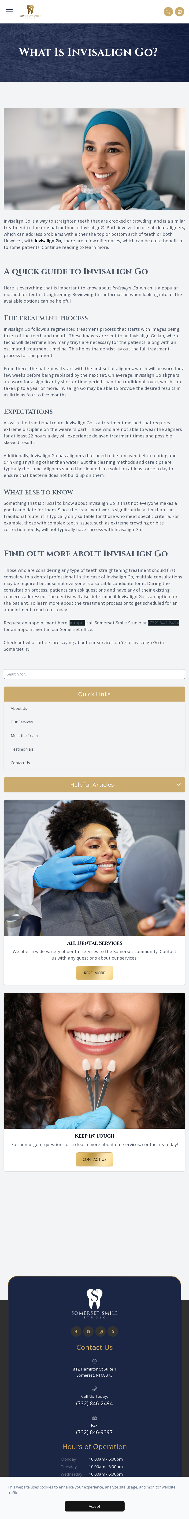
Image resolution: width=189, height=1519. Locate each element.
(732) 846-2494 (163, 623)
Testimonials (22, 749)
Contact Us (20, 762)
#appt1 (77, 623)
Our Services (22, 722)
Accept (94, 1506)
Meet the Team (24, 735)
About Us (19, 708)
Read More (94, 973)
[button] (9, 11)
